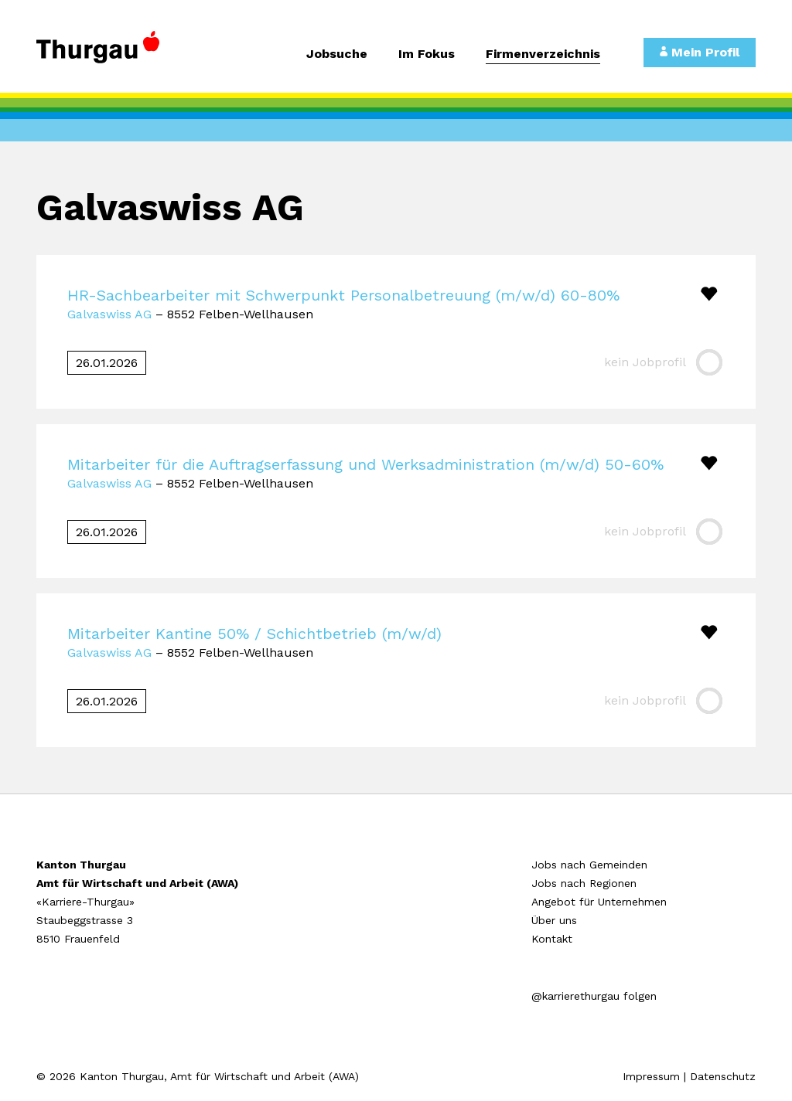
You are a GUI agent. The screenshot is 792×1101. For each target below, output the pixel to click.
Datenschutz (723, 1076)
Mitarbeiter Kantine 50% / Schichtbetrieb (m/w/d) (254, 633)
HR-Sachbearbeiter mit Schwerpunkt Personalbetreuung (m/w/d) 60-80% (343, 295)
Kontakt (551, 939)
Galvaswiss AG (109, 314)
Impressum (651, 1076)
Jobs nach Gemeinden (589, 864)
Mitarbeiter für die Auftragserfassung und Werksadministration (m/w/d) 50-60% (365, 464)
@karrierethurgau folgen (594, 996)
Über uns (554, 920)
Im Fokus (426, 54)
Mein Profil (699, 52)
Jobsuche (336, 54)
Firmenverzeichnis (543, 54)
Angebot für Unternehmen (599, 901)
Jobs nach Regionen (584, 883)
